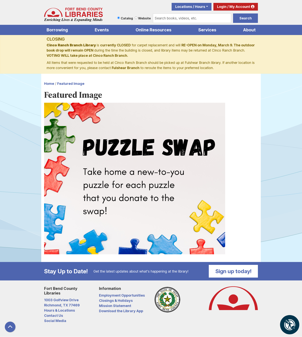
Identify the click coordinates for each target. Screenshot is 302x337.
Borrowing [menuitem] (57, 29)
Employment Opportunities (122, 295)
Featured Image (70, 84)
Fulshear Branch (125, 68)
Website (144, 18)
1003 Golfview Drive (61, 300)
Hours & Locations (59, 310)
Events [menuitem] (102, 29)
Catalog (127, 18)
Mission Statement (115, 306)
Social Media (55, 321)
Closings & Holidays (116, 301)
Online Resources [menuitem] (153, 29)
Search (245, 18)
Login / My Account (233, 7)
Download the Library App (121, 311)
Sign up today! (233, 271)
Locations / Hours (190, 7)
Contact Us (53, 316)
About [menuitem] (249, 29)
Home (49, 84)
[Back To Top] (10, 327)
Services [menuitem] (207, 29)
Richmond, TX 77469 (62, 305)
